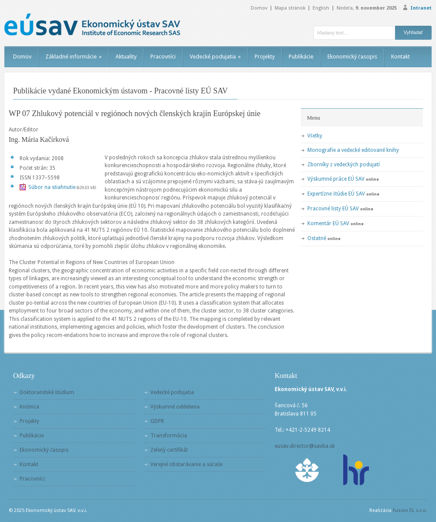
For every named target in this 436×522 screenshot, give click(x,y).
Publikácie (301, 56)
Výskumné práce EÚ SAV (335, 179)
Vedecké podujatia (215, 56)
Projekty (265, 56)
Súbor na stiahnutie (51, 187)
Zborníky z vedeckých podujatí (343, 164)
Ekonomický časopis (352, 56)
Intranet (421, 8)
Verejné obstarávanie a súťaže (186, 464)
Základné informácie (73, 56)
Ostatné (316, 238)
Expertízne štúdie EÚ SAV (336, 194)
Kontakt (400, 56)
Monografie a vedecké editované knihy (353, 150)
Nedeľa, (367, 8)
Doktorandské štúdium (47, 392)
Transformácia (168, 436)
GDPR (157, 421)
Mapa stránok (290, 8)
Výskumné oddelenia (175, 407)
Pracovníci (163, 56)
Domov (259, 8)
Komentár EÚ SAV (328, 223)
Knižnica (29, 407)
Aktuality (126, 56)
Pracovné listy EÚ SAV (333, 209)
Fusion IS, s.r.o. (410, 510)
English (321, 8)
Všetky (314, 136)
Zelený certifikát (169, 450)
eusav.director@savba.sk (305, 446)
